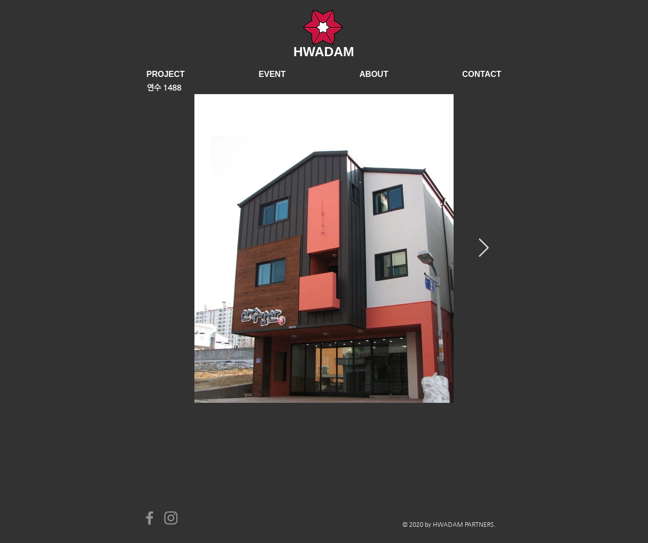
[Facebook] (149, 518)
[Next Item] (484, 248)
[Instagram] (171, 518)
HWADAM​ (324, 51)
